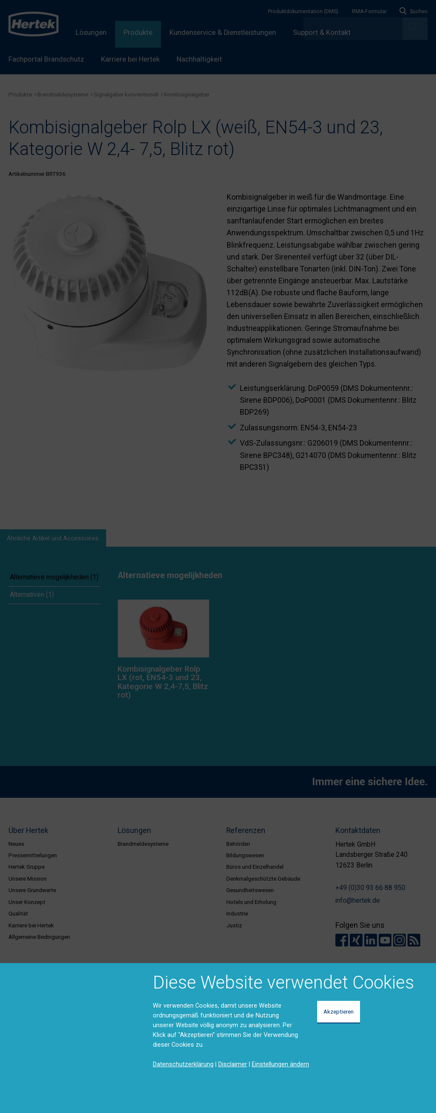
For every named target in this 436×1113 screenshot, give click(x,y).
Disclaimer (232, 1064)
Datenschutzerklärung (183, 1064)
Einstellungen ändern (280, 1064)
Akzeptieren (338, 1011)
